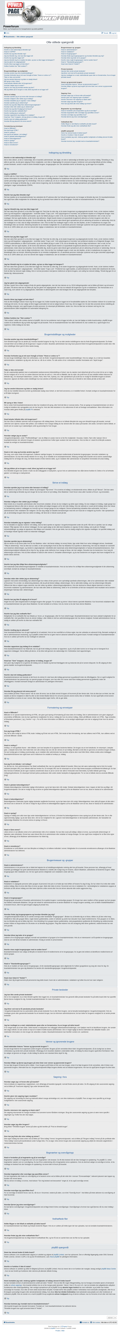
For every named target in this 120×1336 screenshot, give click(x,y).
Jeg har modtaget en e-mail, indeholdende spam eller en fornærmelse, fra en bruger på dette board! (88, 76)
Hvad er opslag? (9, 140)
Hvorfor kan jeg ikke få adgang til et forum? (18, 109)
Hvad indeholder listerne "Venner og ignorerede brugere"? (80, 84)
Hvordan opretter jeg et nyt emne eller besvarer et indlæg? (23, 96)
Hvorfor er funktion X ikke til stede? (72, 135)
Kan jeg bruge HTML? (11, 130)
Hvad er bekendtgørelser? (12, 138)
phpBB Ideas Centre (109, 1269)
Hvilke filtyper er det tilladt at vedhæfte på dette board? (79, 124)
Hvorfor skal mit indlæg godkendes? (15, 119)
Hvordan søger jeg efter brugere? (72, 101)
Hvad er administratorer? (69, 50)
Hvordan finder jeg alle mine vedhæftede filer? (76, 126)
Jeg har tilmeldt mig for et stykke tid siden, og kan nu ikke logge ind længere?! (29, 60)
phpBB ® (29, 410)
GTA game (64, 1326)
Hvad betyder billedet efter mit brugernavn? (18, 83)
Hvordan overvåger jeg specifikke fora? (73, 115)
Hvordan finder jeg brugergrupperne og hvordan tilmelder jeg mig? (82, 56)
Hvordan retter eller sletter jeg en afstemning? (19, 107)
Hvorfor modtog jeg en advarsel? (14, 113)
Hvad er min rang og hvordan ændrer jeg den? (19, 87)
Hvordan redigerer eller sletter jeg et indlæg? (18, 98)
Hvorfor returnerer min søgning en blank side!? (76, 99)
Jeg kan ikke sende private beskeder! (73, 71)
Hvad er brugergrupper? (69, 54)
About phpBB (54, 1257)
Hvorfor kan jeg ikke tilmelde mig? (15, 54)
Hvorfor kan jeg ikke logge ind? (14, 58)
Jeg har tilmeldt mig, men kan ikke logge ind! (18, 56)
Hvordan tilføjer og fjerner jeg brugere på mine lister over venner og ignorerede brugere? (86, 87)
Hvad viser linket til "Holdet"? (70, 64)
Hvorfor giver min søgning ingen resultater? (75, 97)
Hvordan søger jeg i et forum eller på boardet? (76, 95)
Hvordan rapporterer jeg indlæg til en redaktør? (19, 115)
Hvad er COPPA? (9, 52)
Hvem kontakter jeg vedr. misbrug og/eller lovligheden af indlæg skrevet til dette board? (87, 138)
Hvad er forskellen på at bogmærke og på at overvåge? (79, 110)
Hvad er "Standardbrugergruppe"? (72, 62)
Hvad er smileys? (9, 132)
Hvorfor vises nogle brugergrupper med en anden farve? (79, 60)
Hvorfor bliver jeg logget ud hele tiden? (16, 64)
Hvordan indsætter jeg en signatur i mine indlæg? (20, 100)
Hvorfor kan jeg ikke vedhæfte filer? (15, 111)
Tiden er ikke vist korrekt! (12, 77)
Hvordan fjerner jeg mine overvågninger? (74, 117)
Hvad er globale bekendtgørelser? (15, 136)
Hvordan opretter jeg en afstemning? (16, 103)
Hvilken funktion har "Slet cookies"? (15, 66)
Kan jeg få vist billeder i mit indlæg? (15, 134)
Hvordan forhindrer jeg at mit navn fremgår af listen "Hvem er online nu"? (27, 75)
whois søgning (16, 1285)
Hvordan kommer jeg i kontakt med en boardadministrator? (80, 141)
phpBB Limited (59, 1255)
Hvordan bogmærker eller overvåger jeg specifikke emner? (80, 112)
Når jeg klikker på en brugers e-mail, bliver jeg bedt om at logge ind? (26, 89)
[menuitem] (6, 33)
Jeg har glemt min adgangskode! (14, 62)
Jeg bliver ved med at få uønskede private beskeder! (78, 73)
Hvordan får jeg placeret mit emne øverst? (17, 121)
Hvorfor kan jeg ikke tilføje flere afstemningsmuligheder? (22, 105)
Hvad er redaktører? (67, 52)
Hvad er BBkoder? (10, 128)
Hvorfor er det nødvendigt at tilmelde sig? (17, 50)
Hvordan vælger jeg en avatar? (14, 85)
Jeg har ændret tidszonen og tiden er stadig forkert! (20, 79)
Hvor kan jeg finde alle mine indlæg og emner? (76, 103)
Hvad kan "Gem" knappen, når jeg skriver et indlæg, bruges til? (24, 117)
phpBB (53, 1328)
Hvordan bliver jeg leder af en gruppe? (73, 58)
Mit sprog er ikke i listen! (12, 81)
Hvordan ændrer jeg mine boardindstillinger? (18, 73)
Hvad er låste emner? (11, 142)
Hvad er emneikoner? (11, 144)
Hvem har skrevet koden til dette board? (74, 133)
